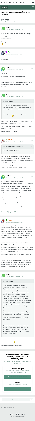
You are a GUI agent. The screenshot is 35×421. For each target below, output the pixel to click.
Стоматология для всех (12, 2)
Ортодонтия (14, 21)
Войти (17, 389)
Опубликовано (14, 29)
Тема (12, 414)
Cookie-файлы (20, 414)
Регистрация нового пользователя (17, 376)
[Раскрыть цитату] (4, 101)
